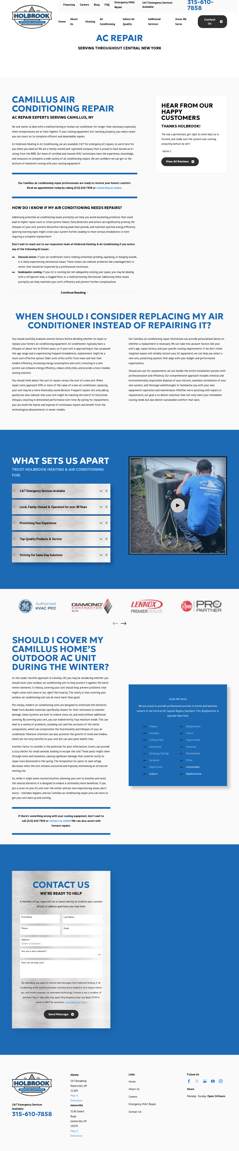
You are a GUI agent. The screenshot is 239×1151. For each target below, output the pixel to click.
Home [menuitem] (62, 21)
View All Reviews (180, 161)
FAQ (107, 4)
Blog (97, 4)
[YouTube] (213, 1081)
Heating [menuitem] (90, 21)
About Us (134, 1089)
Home (132, 1081)
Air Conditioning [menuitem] (107, 21)
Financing (69, 4)
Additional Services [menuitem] (154, 21)
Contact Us (213, 21)
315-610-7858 (32, 1114)
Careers (84, 4)
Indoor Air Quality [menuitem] (129, 21)
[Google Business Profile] (205, 1081)
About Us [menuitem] (74, 21)
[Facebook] (189, 1081)
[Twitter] (197, 1081)
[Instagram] (221, 1081)
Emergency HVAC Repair (142, 1104)
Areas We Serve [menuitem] (181, 21)
